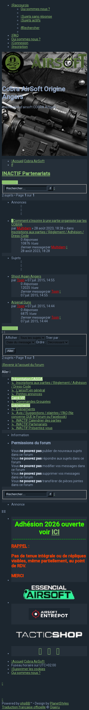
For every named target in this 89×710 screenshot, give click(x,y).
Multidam (24, 228)
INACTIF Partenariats (26, 173)
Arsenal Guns (21, 302)
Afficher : (25, 338)
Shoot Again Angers (26, 276)
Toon (20, 280)
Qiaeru (55, 707)
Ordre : (52, 342)
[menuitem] (35, 9)
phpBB (25, 703)
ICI (56, 532)
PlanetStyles (59, 703)
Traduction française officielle (24, 707)
